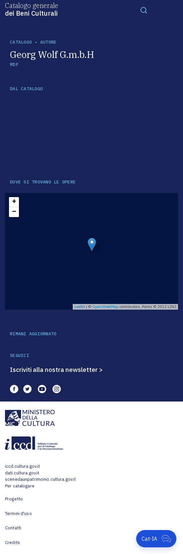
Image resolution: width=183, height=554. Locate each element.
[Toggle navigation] (143, 10)
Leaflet (79, 306)
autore (48, 42)
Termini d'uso (18, 513)
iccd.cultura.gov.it (22, 466)
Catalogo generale (31, 9)
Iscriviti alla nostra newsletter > (56, 370)
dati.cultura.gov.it (22, 473)
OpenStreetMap (105, 306)
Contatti (13, 528)
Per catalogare (20, 486)
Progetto (14, 499)
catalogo (21, 42)
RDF (14, 64)
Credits (12, 542)
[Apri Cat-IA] (156, 538)
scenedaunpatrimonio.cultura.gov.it (40, 479)
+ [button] (14, 202)
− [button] (14, 212)
